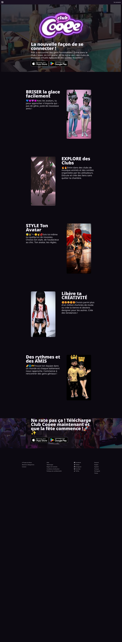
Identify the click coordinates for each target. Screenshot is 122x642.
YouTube (77, 469)
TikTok (76, 471)
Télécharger (50, 464)
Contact (24, 467)
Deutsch (96, 462)
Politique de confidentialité (54, 471)
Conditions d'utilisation (53, 469)
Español (96, 467)
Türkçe (96, 473)
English (96, 464)
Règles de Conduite (52, 467)
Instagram (77, 467)
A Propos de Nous (27, 462)
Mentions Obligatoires (28, 464)
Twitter (77, 464)
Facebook (77, 462)
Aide (48, 462)
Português (97, 471)
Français (96, 469)
